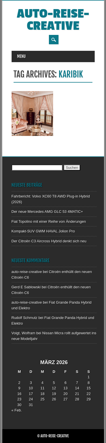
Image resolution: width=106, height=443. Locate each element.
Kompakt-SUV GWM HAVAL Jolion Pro (43, 231)
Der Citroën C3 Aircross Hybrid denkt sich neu (49, 241)
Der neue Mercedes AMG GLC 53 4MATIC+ (47, 211)
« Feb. (17, 410)
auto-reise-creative (53, 19)
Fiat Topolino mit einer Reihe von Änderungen (49, 221)
